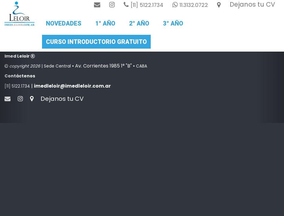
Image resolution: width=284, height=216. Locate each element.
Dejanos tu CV (252, 4)
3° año (173, 23)
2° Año (139, 23)
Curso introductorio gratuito (96, 41)
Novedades (63, 23)
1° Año (105, 23)
